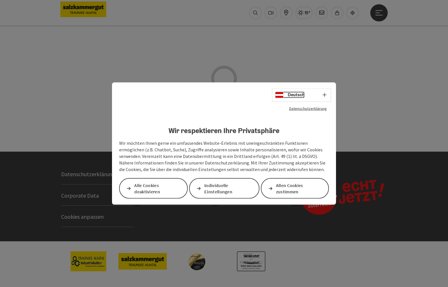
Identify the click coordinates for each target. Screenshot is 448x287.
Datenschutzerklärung (308, 108)
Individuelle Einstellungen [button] (218, 188)
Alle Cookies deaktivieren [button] (147, 188)
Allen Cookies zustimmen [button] (289, 188)
